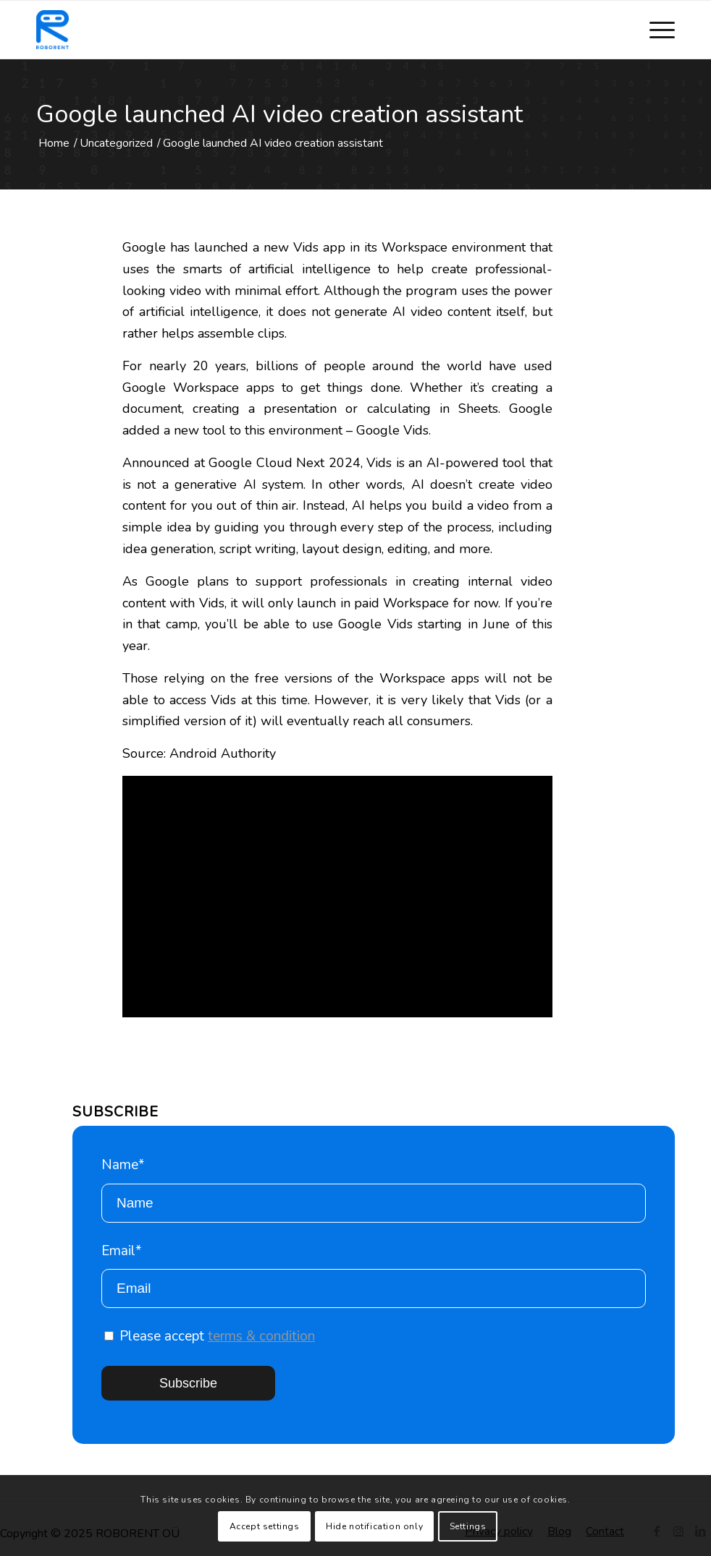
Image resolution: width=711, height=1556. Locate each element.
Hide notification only (374, 1526)
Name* (373, 1189)
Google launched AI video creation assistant (279, 114)
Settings (468, 1526)
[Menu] (655, 30)
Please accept (209, 1336)
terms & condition (261, 1336)
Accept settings (265, 1526)
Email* (373, 1275)
